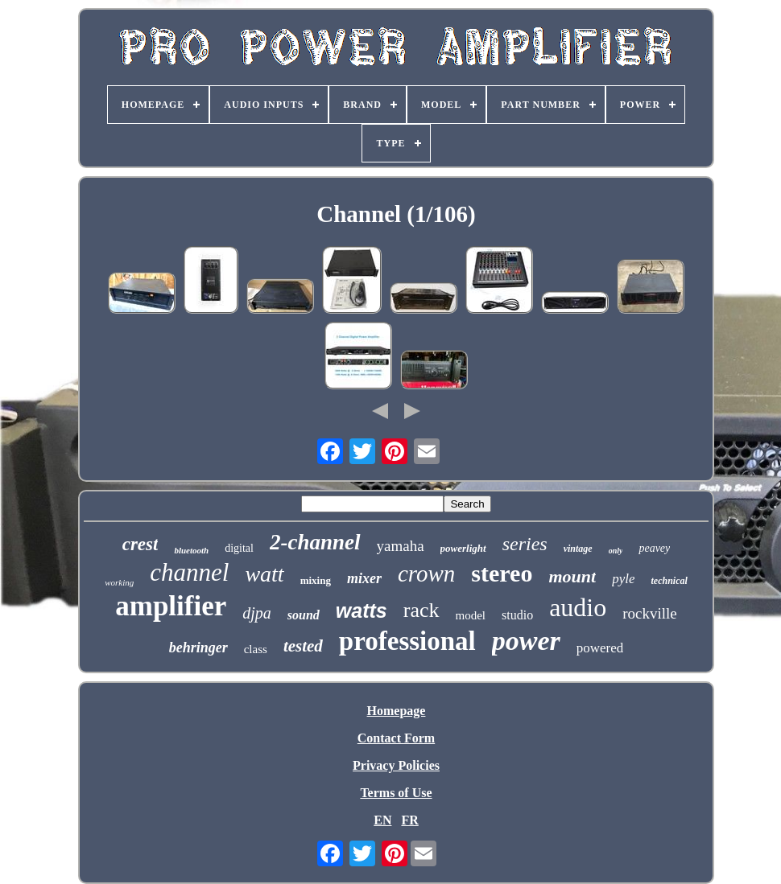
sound (303, 615)
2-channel (315, 542)
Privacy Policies (396, 765)
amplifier (170, 606)
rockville (649, 613)
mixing (315, 580)
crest (140, 544)
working (119, 582)
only (616, 550)
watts (361, 610)
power (526, 641)
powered (600, 648)
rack (421, 610)
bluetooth (191, 550)
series (525, 543)
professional (407, 641)
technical (669, 580)
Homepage (396, 710)
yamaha (400, 545)
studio (517, 615)
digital (239, 548)
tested (303, 646)
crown (426, 573)
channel (189, 572)
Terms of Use (396, 793)
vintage (578, 548)
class (255, 649)
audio (577, 607)
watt (264, 573)
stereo (501, 573)
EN (382, 820)
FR (409, 820)
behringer (198, 647)
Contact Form (396, 738)
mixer (364, 578)
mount (572, 576)
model (471, 615)
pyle (623, 578)
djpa (256, 613)
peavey (654, 548)
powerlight (463, 548)
